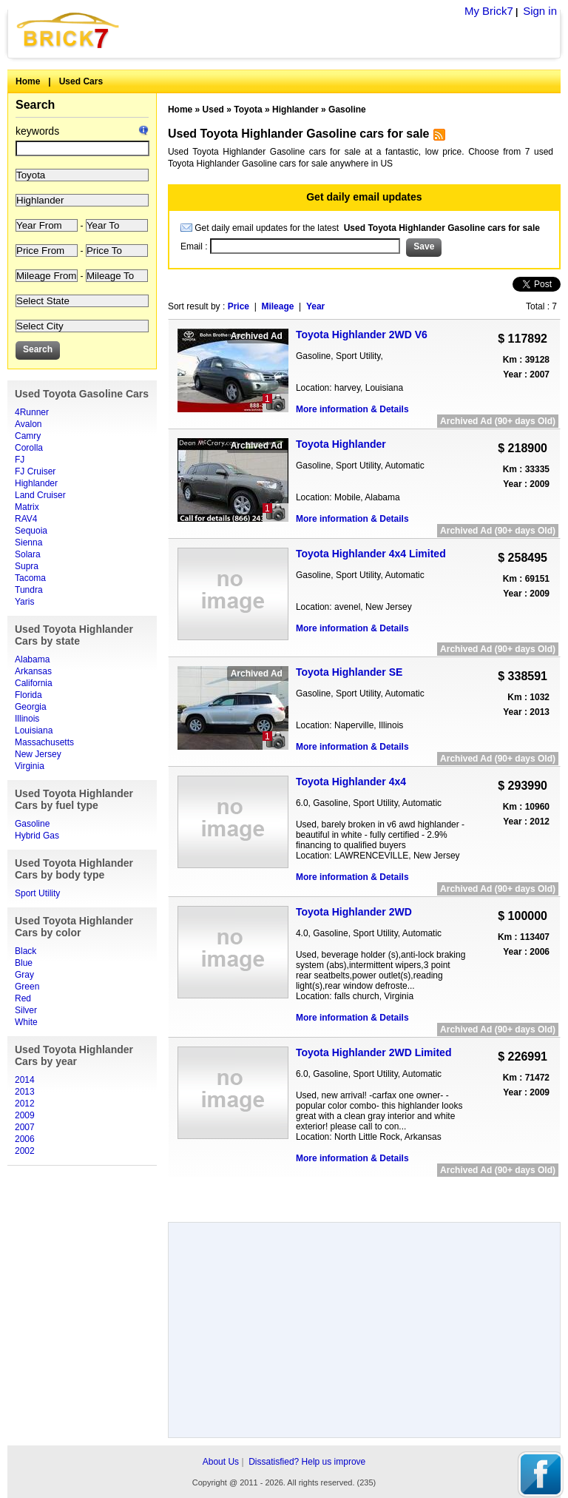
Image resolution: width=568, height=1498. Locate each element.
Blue (24, 963)
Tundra (29, 590)
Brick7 (69, 30)
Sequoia (31, 530)
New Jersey (38, 754)
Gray (24, 975)
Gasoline (32, 824)
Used (213, 109)
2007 (25, 1127)
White (26, 1022)
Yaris (24, 602)
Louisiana (34, 730)
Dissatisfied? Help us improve (306, 1462)
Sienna (28, 542)
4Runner (32, 412)
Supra (26, 566)
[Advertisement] (364, 1194)
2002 (25, 1151)
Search (35, 104)
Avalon (28, 424)
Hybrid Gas (37, 835)
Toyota (248, 109)
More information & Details (352, 409)
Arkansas (33, 671)
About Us (221, 1462)
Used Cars (81, 81)
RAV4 (26, 519)
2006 (25, 1139)
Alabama (32, 659)
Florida (28, 695)
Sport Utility (37, 893)
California (34, 683)
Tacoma (30, 578)
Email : (195, 246)
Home (28, 81)
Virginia (29, 766)
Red (23, 998)
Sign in (540, 10)
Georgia (31, 707)
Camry (28, 436)
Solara (28, 554)
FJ (19, 459)
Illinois (27, 718)
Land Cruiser (40, 495)
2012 (25, 1103)
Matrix (27, 507)
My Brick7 (488, 10)
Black (25, 951)
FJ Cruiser (35, 471)
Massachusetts (44, 742)
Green (27, 986)
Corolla (29, 448)
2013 (25, 1091)
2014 (25, 1080)
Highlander (36, 483)
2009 (25, 1115)
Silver (26, 1010)
